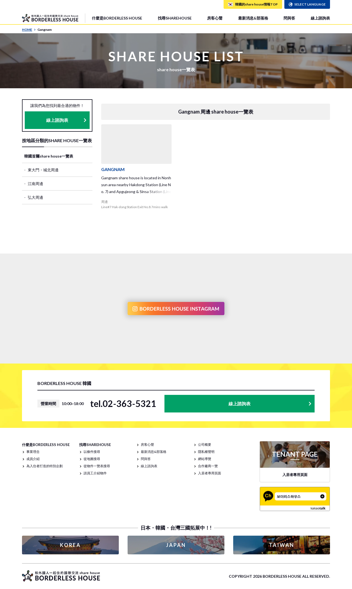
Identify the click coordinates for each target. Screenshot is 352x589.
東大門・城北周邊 (43, 169)
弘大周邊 (35, 197)
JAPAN (176, 545)
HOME (29, 29)
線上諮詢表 (320, 18)
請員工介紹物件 (95, 473)
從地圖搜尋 (92, 459)
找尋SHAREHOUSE (175, 18)
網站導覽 (204, 459)
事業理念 (33, 452)
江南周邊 (35, 183)
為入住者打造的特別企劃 (44, 466)
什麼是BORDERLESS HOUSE (117, 18)
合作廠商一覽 (208, 466)
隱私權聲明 (206, 452)
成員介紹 (33, 459)
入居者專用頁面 (209, 473)
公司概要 (204, 444)
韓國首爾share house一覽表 (48, 156)
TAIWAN (281, 545)
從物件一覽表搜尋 (97, 466)
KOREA (70, 545)
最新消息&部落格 (253, 18)
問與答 (289, 18)
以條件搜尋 (92, 452)
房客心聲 (214, 18)
